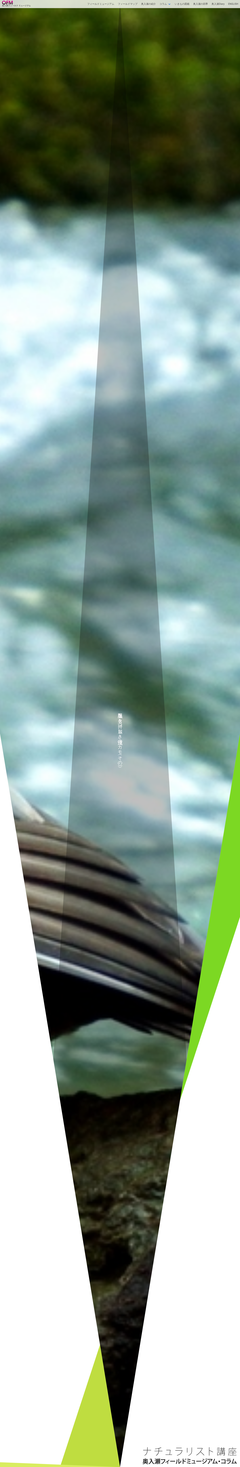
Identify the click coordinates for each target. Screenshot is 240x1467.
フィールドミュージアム (100, 3)
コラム (163, 3)
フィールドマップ (127, 3)
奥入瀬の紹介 (148, 3)
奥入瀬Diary (218, 3)
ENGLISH (233, 3)
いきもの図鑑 (182, 3)
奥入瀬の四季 (200, 3)
